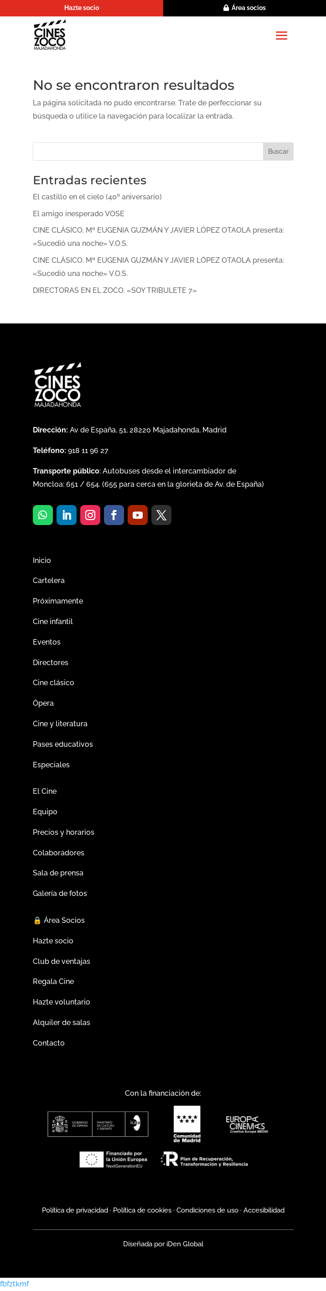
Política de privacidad (75, 1210)
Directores (50, 662)
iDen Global (184, 1244)
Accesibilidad (264, 1210)
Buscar (278, 151)
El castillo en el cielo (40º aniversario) (97, 197)
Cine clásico (53, 682)
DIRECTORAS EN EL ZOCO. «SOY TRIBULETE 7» (115, 290)
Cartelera (49, 580)
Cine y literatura (60, 723)
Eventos (47, 642)
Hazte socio (81, 7)
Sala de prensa (58, 873)
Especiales (51, 764)
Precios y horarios (63, 832)
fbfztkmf (14, 1284)
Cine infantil (53, 621)
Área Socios (59, 920)
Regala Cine (53, 981)
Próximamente (58, 601)
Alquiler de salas (61, 1022)
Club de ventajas (61, 961)
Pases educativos (63, 744)
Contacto (49, 1043)
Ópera (43, 703)
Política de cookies (142, 1210)
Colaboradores (58, 853)
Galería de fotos (60, 893)
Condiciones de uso (207, 1210)
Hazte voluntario (61, 1002)
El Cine (45, 791)
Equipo (45, 811)
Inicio (42, 560)
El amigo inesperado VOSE (78, 213)
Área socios (249, 7)
